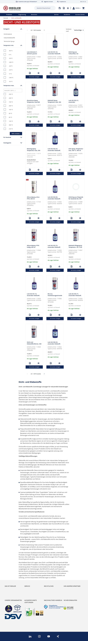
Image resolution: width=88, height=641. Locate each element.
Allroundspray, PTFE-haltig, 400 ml (33, 247)
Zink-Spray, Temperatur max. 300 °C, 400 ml (76, 150)
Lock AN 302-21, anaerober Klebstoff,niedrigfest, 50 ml (75, 103)
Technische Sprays (9, 41)
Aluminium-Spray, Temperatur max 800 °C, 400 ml (33, 102)
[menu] (25, 14)
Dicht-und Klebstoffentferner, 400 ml (34, 344)
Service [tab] (27, 586)
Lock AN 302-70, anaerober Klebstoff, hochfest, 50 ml (54, 247)
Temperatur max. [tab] (8, 85)
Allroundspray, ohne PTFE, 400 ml (33, 198)
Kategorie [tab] (6, 29)
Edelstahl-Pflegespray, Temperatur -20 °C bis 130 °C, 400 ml (75, 247)
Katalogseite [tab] (7, 143)
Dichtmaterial (8, 34)
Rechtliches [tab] (48, 586)
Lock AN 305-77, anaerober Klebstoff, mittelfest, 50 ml (75, 296)
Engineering (22, 14)
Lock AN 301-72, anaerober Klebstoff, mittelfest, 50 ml (33, 296)
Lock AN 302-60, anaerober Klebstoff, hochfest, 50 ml (54, 199)
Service (56, 14)
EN (83, 1)
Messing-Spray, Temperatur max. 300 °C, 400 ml (33, 150)
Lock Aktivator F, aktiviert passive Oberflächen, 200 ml (33, 53)
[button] (78, 8)
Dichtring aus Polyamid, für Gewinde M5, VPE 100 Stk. (76, 199)
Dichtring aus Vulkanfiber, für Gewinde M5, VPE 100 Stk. (75, 54)
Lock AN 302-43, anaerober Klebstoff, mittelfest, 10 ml (54, 150)
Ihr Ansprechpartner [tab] (72, 586)
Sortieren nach (68, 30)
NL (85, 1)
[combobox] (43, 8)
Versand (37, 65)
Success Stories (80, 14)
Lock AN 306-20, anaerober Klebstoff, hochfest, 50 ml (54, 344)
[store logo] (16, 8)
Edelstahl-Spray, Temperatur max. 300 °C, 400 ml (54, 102)
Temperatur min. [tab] (8, 45)
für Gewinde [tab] (7, 137)
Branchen (34, 14)
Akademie (67, 14)
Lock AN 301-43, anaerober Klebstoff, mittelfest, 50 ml (54, 53)
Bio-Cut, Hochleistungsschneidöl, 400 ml (55, 296)
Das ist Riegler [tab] (10, 586)
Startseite (5, 18)
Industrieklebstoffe (9, 38)
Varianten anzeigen (34, 77)
